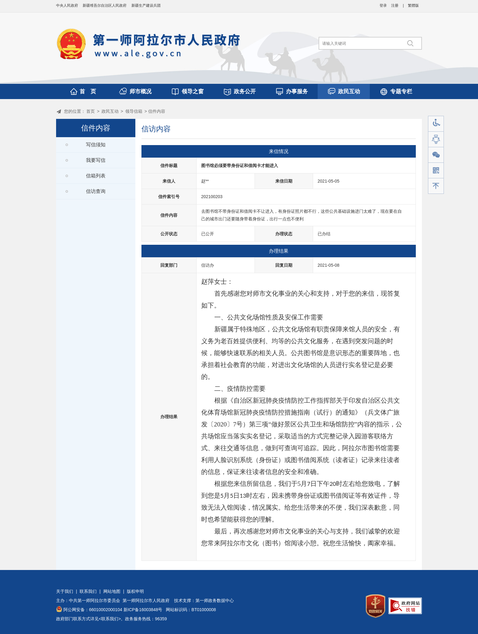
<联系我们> (110, 618)
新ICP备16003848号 (142, 609)
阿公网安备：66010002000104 (92, 609)
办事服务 (297, 91)
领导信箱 (133, 111)
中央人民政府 (67, 5)
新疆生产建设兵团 (146, 5)
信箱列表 (95, 175)
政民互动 (349, 91)
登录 (383, 5)
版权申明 (135, 591)
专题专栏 (401, 91)
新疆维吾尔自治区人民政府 (105, 5)
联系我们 (88, 591)
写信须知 (95, 144)
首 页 (88, 91)
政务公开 (245, 91)
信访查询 (95, 191)
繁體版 (413, 5)
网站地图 (111, 591)
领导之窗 (193, 91)
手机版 (436, 170)
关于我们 (64, 591)
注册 (394, 5)
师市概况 (141, 91)
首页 (90, 111)
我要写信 (95, 160)
